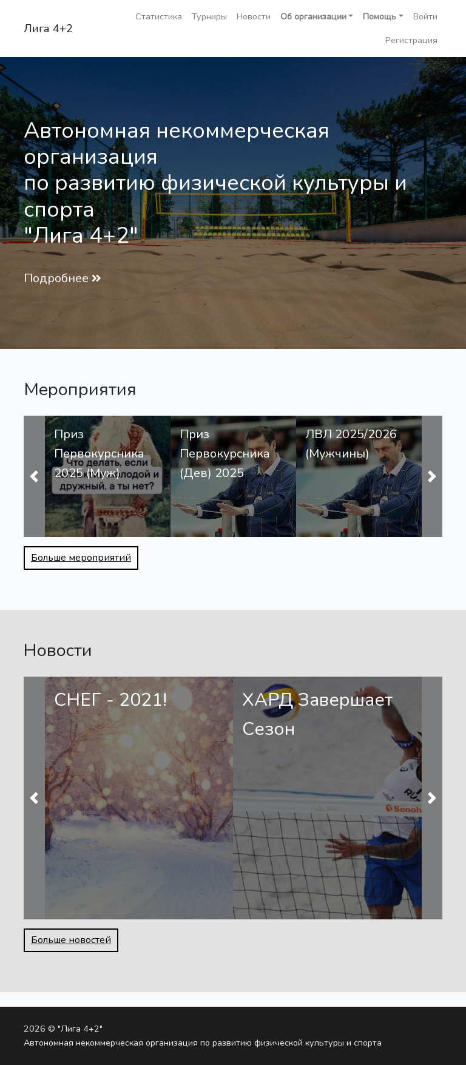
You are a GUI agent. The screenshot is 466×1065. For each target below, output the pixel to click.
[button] (317, 17)
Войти (425, 16)
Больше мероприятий (81, 557)
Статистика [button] (158, 16)
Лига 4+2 (48, 28)
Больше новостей (71, 940)
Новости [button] (254, 16)
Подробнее (56, 278)
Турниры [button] (209, 16)
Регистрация (411, 40)
